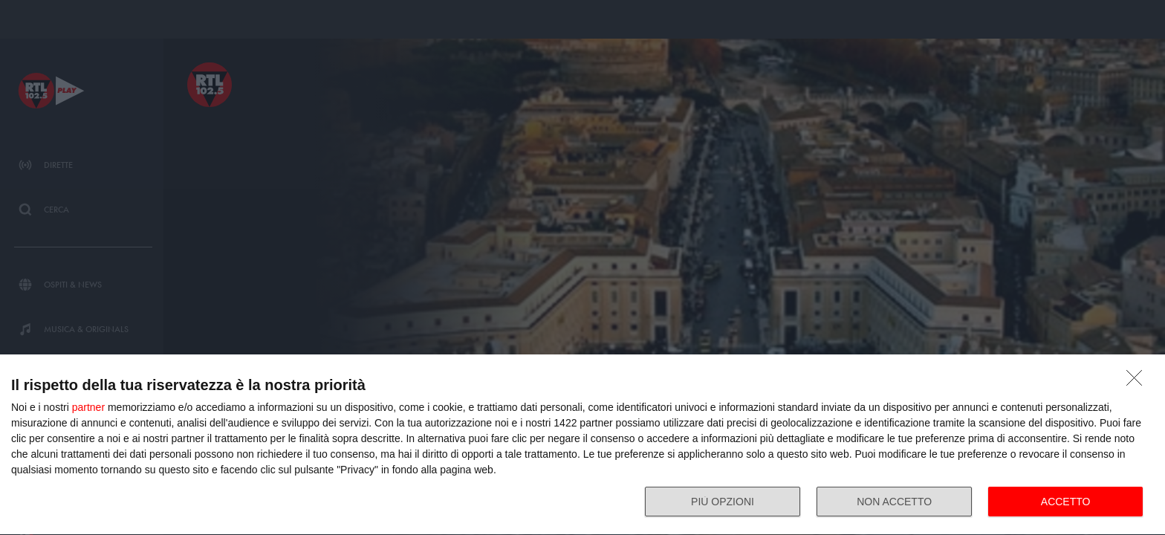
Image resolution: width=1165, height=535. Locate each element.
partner (88, 407)
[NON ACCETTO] (1138, 382)
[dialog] (582, 445)
